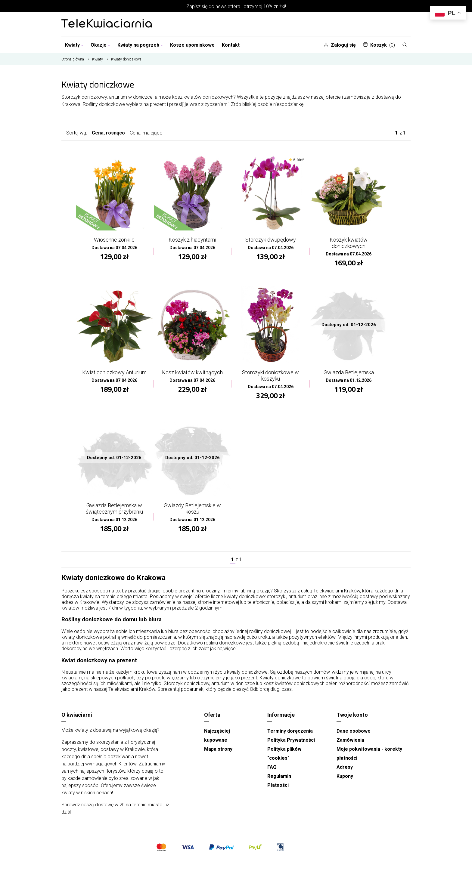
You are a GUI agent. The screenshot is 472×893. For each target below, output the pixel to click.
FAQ (272, 773)
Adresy (345, 773)
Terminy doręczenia (290, 737)
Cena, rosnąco (108, 133)
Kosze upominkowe (192, 45)
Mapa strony (218, 755)
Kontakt (231, 45)
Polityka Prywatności (291, 746)
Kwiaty (74, 45)
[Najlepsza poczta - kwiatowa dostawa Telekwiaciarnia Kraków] (106, 24)
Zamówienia (350, 746)
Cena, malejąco (146, 133)
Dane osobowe (354, 737)
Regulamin (279, 782)
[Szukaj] (405, 44)
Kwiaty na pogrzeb (140, 45)
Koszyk (379, 45)
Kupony (345, 782)
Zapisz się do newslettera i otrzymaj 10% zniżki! (236, 6)
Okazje (100, 45)
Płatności (278, 791)
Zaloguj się (340, 45)
